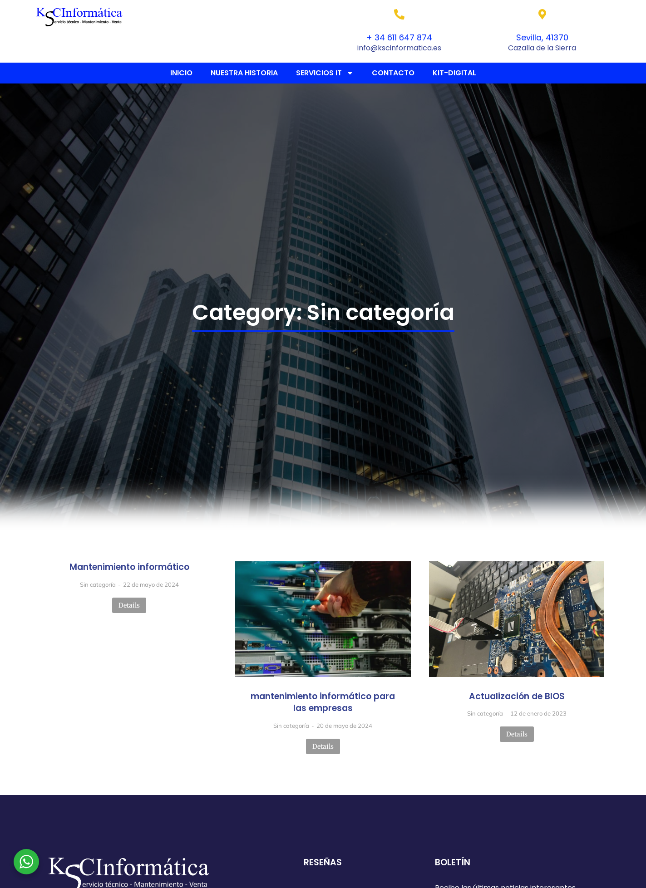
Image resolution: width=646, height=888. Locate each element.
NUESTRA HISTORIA (244, 73)
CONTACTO (393, 73)
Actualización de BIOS (517, 696)
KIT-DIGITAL (454, 73)
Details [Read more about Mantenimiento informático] (129, 605)
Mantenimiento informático (129, 567)
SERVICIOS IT (325, 73)
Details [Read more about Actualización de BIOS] (517, 734)
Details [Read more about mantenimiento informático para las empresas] (323, 746)
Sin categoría (98, 584)
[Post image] (323, 619)
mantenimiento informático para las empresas (323, 703)
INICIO (181, 73)
